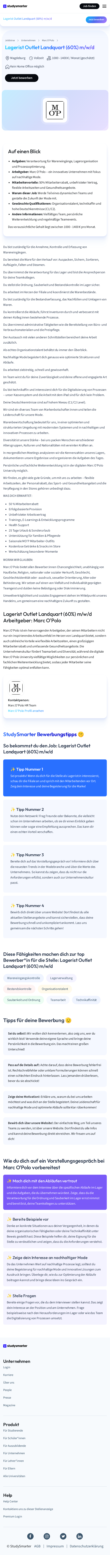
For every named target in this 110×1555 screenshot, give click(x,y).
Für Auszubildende (14, 1446)
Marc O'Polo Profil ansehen (26, 711)
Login (6, 1367)
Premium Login (12, 1516)
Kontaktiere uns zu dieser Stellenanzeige (28, 1509)
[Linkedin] (79, 1536)
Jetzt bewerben (96, 19)
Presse (7, 1397)
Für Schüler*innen (14, 1438)
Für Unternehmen (14, 1453)
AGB (37, 1546)
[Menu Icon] (104, 6)
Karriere (8, 1375)
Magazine (9, 1405)
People (7, 1390)
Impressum (55, 1546)
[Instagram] (47, 1536)
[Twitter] (63, 1536)
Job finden (89, 6)
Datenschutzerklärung (86, 1546)
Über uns (8, 1382)
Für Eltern (9, 1468)
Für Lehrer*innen (13, 1461)
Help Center (10, 1501)
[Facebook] (30, 1536)
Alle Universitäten (14, 1476)
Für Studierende (13, 1430)
